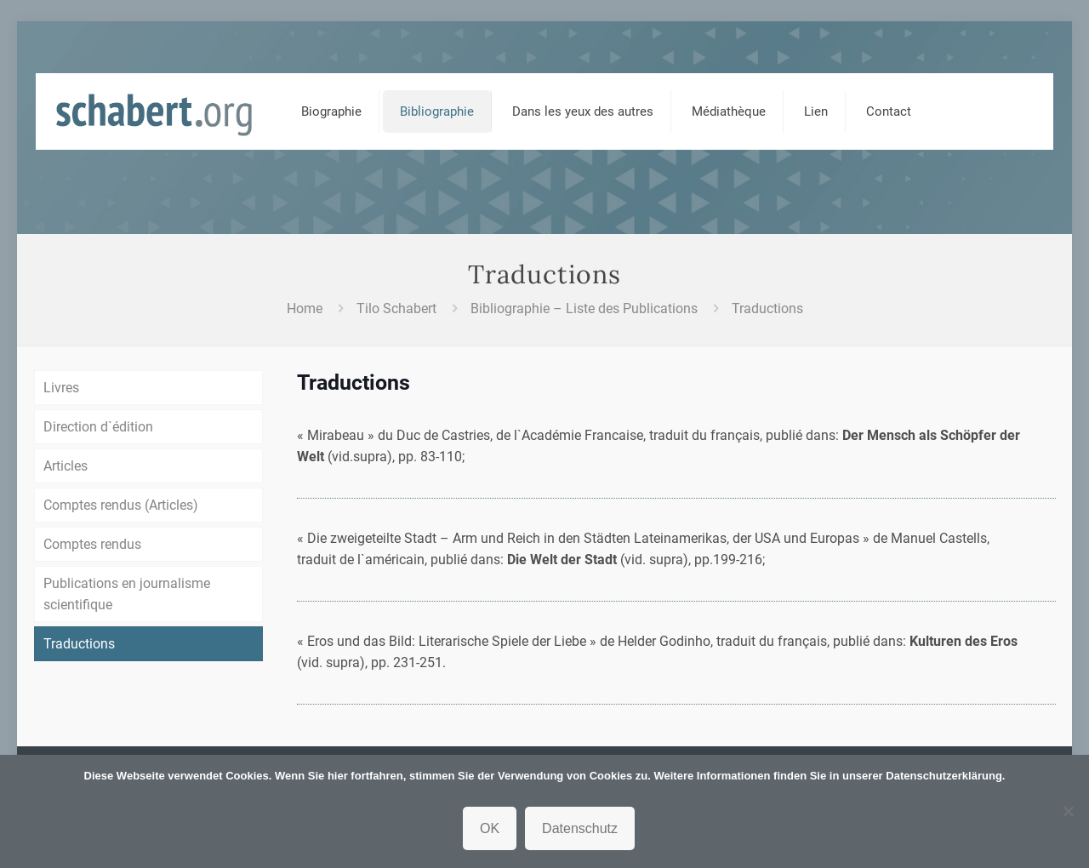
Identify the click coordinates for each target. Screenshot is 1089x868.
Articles (65, 466)
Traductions (767, 308)
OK (489, 828)
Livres (61, 388)
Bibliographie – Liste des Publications (584, 308)
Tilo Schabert (396, 308)
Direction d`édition (98, 427)
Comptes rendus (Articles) (120, 505)
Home (304, 308)
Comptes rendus (92, 544)
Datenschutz (580, 828)
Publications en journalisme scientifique (126, 594)
